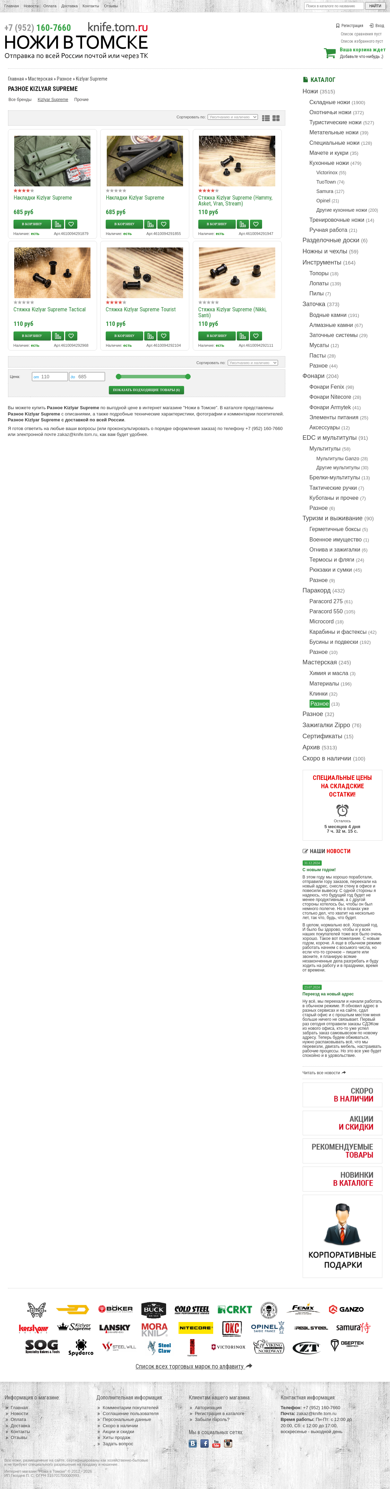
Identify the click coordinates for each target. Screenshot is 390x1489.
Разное (319, 366)
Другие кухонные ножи (342, 210)
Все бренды (20, 99)
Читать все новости (325, 1072)
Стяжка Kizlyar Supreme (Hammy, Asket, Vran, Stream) (235, 200)
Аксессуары (325, 427)
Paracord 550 (326, 611)
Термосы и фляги (332, 560)
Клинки (319, 694)
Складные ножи (330, 102)
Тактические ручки (333, 488)
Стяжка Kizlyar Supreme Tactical (50, 309)
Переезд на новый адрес (328, 994)
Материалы (324, 684)
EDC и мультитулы (330, 437)
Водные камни (328, 315)
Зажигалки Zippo (326, 725)
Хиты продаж (113, 1437)
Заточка (314, 304)
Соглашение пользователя (127, 1413)
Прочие (81, 99)
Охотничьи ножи (331, 112)
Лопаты (319, 283)
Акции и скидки (115, 1431)
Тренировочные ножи (337, 220)
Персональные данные (123, 1419)
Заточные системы (334, 335)
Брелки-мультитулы (335, 477)
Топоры (319, 273)
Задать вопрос (114, 1443)
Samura (325, 191)
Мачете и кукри (329, 153)
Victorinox (327, 172)
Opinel (323, 200)
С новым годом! (319, 869)
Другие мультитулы (338, 467)
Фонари (314, 375)
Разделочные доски (331, 240)
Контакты (91, 6)
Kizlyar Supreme (91, 79)
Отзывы (111, 6)
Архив (311, 747)
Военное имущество (336, 539)
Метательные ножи (334, 132)
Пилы (317, 293)
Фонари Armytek (330, 407)
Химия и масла (329, 673)
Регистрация (349, 25)
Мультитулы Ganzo (338, 458)
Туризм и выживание (333, 518)
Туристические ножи (336, 122)
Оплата (50, 6)
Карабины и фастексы (338, 632)
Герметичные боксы (335, 529)
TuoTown (326, 182)
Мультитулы (325, 449)
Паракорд (317, 590)
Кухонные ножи (329, 163)
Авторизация (205, 1407)
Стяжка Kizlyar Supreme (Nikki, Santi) (232, 312)
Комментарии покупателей (127, 1407)
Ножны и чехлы (325, 251)
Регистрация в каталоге (216, 1413)
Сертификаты (323, 736)
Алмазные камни (331, 325)
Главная (12, 6)
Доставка (69, 6)
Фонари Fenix (327, 387)
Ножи (310, 91)
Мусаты (319, 345)
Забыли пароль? (209, 1419)
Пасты (318, 356)
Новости (31, 6)
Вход (377, 25)
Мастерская (320, 662)
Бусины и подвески (334, 642)
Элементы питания (334, 417)
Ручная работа (328, 230)
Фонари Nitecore (331, 397)
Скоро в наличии (327, 758)
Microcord (322, 621)
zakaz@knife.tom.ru (77, 434)
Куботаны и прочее (334, 498)
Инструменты (322, 262)
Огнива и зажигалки (335, 550)
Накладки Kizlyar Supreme (43, 197)
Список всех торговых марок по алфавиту (195, 1366)
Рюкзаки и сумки (331, 570)
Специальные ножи (335, 143)
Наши (326, 851)
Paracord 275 (326, 601)
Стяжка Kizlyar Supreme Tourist (141, 309)
